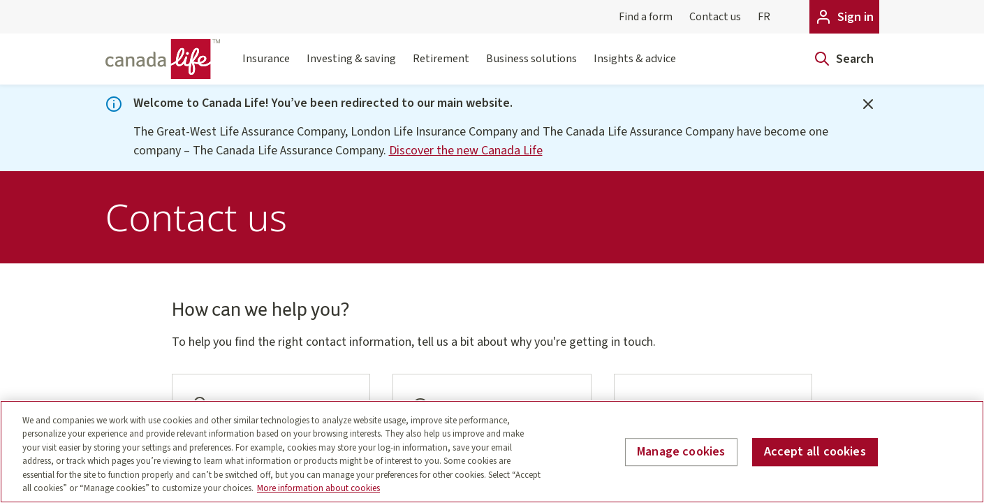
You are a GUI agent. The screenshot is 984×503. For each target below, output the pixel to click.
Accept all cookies (815, 452)
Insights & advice (635, 67)
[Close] (868, 104)
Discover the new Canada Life (466, 150)
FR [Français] (764, 16)
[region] (492, 451)
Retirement (441, 67)
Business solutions (531, 67)
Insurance (266, 67)
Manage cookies (681, 452)
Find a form (646, 16)
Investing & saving (351, 67)
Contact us (715, 16)
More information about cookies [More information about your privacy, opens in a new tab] (318, 488)
